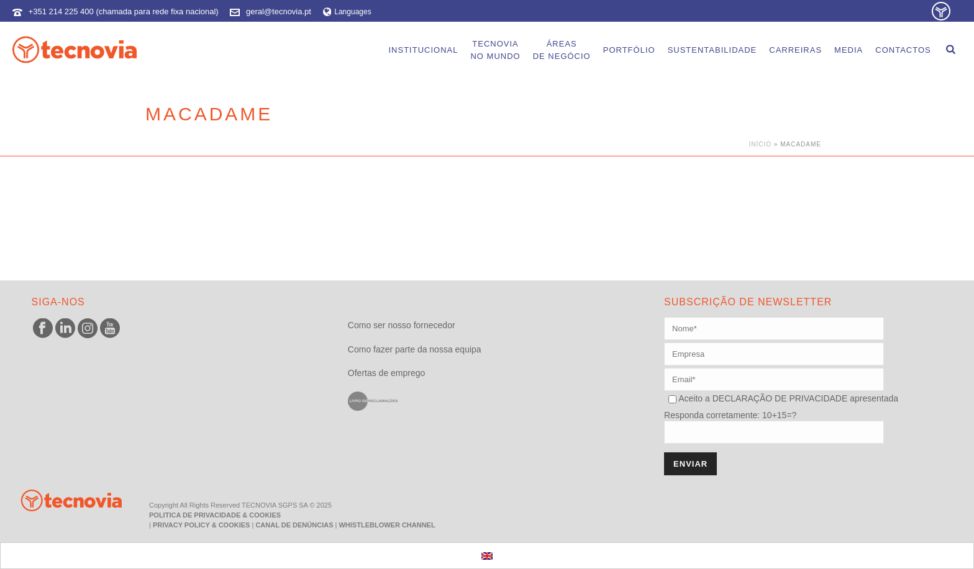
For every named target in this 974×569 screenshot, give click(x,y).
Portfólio (629, 50)
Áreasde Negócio (562, 50)
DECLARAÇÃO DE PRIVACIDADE (778, 398)
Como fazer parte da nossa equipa (414, 349)
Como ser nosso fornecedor (401, 325)
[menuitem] (487, 555)
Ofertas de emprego (387, 373)
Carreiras (795, 50)
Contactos (903, 50)
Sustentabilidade (712, 50)
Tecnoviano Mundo (495, 50)
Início (760, 144)
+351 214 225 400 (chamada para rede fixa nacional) (124, 11)
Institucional (423, 50)
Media (848, 50)
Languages (347, 11)
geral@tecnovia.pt (278, 11)
